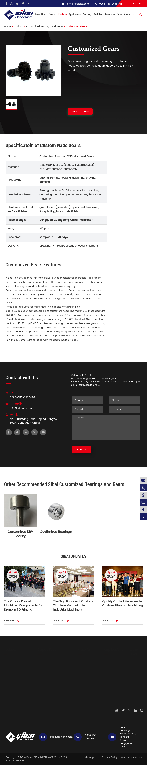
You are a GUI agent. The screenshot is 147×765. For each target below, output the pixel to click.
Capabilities (40, 14)
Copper (79, 693)
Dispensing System (107, 704)
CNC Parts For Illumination (20, 690)
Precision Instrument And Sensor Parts (20, 684)
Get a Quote (80, 111)
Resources (110, 14)
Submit (81, 450)
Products (62, 14)
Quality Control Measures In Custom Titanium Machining (122, 604)
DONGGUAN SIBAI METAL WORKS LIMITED (42, 757)
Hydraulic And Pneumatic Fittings (20, 676)
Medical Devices (105, 684)
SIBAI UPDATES (73, 556)
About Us (132, 666)
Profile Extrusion (49, 688)
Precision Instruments (107, 692)
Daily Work (133, 683)
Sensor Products (106, 668)
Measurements (109, 698)
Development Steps (134, 672)
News (119, 14)
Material (52, 14)
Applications (75, 14)
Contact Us (136, 3)
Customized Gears (76, 26)
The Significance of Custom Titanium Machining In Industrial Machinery (73, 606)
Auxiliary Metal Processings (55, 666)
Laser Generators (107, 676)
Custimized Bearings (56, 532)
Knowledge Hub (133, 690)
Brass (78, 688)
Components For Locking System (20, 697)
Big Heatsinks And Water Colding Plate (20, 668)
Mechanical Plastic (81, 682)
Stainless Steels (83, 666)
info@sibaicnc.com (78, 4)
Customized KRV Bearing (20, 534)
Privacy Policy (109, 757)
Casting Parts (13, 703)
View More (11, 620)
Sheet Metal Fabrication (54, 671)
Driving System (109, 661)
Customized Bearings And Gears (44, 26)
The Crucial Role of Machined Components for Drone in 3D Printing (23, 606)
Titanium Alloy (83, 675)
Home (7, 26)
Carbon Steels (83, 671)
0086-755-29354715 (110, 4)
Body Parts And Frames (19, 661)
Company (87, 14)
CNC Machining (49, 661)
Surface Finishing (50, 675)
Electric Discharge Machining (50, 682)
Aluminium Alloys (84, 661)
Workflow (98, 14)
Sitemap (89, 757)
